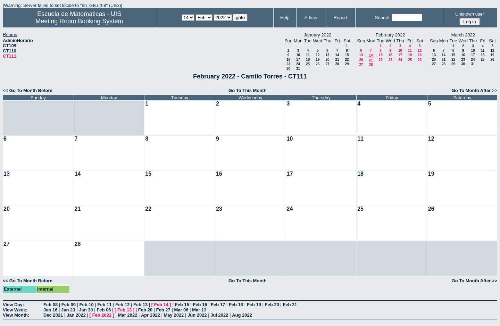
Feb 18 (236, 304)
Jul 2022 (219, 315)
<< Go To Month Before (27, 90)
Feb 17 (218, 304)
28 (337, 64)
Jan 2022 (76, 315)
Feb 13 (140, 304)
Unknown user (469, 14)
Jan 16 (50, 309)
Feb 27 (163, 309)
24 (298, 64)
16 (288, 59)
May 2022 (174, 315)
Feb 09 (68, 304)
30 (288, 68)
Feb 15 (182, 304)
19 (317, 59)
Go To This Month (247, 90)
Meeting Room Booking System (79, 21)
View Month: (16, 315)
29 (347, 64)
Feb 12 (122, 304)
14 (337, 55)
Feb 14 (161, 304)
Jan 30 (86, 309)
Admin (311, 17)
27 (327, 64)
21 (337, 59)
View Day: (13, 304)
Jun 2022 (197, 315)
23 (288, 64)
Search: (383, 17)
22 (347, 59)
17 (298, 59)
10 (298, 55)
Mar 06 (181, 309)
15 (347, 55)
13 (327, 55)
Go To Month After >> (474, 90)
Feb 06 (104, 309)
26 (317, 64)
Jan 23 (68, 309)
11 (308, 55)
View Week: (15, 309)
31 (298, 68)
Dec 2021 (53, 315)
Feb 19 (254, 304)
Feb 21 (290, 304)
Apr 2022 (150, 315)
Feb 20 (272, 304)
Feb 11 (104, 304)
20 (327, 59)
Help (285, 17)
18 (308, 59)
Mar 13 (199, 309)
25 (308, 64)
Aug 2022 (242, 315)
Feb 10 (87, 304)
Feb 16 (200, 304)
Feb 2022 (102, 315)
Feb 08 (50, 304)
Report (340, 17)
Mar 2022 (128, 315)
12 (317, 55)
